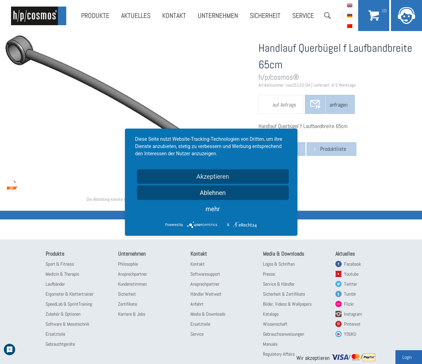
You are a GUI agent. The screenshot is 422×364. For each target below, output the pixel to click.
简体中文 (349, 26)
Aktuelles (135, 15)
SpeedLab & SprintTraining (69, 304)
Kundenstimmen (132, 284)
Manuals (270, 344)
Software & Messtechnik (67, 324)
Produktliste (333, 149)
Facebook (352, 264)
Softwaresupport (205, 274)
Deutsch (349, 15)
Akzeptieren (212, 176)
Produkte (95, 15)
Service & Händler (279, 284)
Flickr (349, 304)
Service (303, 15)
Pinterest (352, 324)
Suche (327, 15)
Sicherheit (265, 15)
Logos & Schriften (279, 264)
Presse (269, 274)
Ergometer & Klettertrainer (70, 294)
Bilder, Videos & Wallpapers (287, 304)
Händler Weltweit (206, 294)
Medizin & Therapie (62, 274)
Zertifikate (127, 304)
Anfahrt (197, 304)
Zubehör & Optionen (63, 314)
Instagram (353, 314)
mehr (213, 208)
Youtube (351, 274)
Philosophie (128, 264)
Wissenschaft (275, 324)
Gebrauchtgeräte (60, 344)
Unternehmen (218, 15)
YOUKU (350, 334)
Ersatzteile (55, 334)
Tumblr (350, 294)
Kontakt (174, 15)
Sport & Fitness (60, 264)
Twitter (350, 284)
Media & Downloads (207, 314)
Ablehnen (213, 192)
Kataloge (270, 314)
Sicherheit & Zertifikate (284, 294)
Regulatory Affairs (279, 354)
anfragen (338, 104)
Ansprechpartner (132, 274)
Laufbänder (55, 284)
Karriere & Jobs (131, 314)
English (349, 5)
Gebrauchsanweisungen (283, 334)
